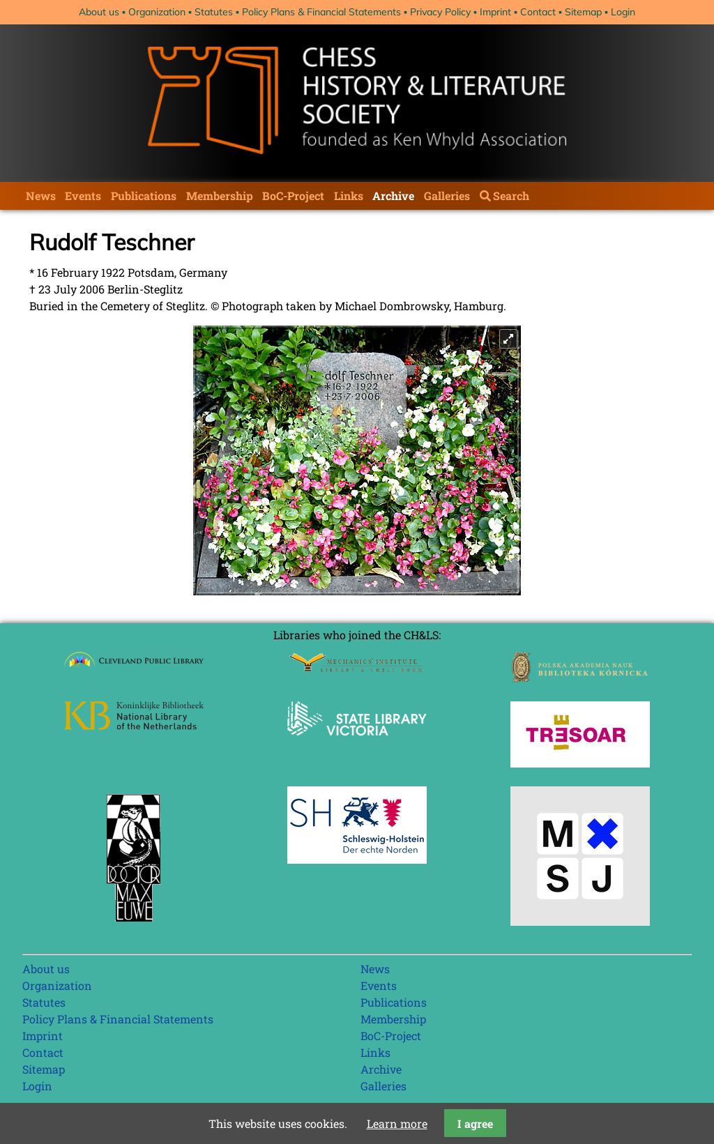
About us (99, 12)
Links (348, 195)
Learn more (397, 1123)
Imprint (495, 12)
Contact (538, 12)
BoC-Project (293, 195)
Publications (143, 195)
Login (623, 12)
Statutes (214, 12)
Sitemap (583, 12)
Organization (156, 12)
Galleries (447, 195)
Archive (393, 195)
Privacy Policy (440, 12)
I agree (475, 1123)
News (41, 195)
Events (83, 195)
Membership (219, 195)
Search (511, 195)
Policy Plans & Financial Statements (321, 12)
